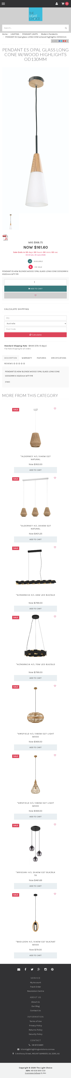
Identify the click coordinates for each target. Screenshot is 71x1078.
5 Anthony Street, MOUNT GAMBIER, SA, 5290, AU (35, 1053)
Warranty (27, 358)
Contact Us (35, 1010)
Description (10, 358)
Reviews (14, 363)
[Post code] (35, 329)
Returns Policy (35, 1030)
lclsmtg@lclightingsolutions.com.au (36, 1049)
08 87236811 (35, 1045)
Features (41, 358)
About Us (35, 1002)
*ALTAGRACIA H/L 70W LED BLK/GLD (35, 664)
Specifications (58, 358)
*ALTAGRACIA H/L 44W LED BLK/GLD (35, 595)
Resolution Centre (35, 991)
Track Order (35, 987)
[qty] (35, 318)
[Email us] (19, 969)
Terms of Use (36, 1021)
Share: (60, 41)
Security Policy (35, 1034)
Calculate (35, 334)
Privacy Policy (35, 1025)
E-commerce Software (32, 1073)
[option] (35, 140)
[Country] (35, 323)
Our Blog (35, 1006)
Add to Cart (35, 289)
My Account (35, 982)
